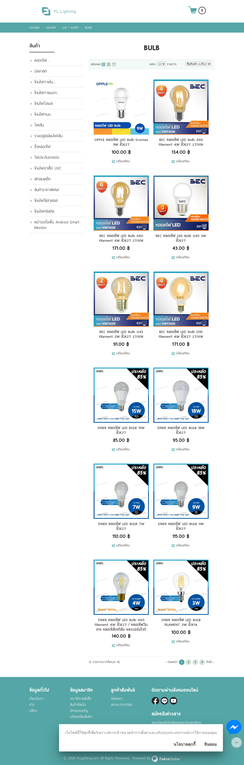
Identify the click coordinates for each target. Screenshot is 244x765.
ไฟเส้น (39, 125)
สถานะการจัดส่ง (121, 705)
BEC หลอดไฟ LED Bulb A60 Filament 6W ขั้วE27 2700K (121, 238)
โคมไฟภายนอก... (46, 93)
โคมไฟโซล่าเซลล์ (45, 200)
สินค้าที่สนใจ (78, 705)
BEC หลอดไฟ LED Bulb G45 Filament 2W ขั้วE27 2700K (121, 334)
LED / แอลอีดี (70, 27)
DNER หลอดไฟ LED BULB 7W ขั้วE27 (121, 526)
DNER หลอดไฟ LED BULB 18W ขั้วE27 (181, 430)
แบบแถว (109, 65)
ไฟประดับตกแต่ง (46, 157)
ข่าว (31, 705)
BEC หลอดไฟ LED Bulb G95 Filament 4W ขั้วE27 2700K (181, 334)
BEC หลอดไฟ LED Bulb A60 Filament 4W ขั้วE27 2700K (181, 142)
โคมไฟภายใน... (44, 82)
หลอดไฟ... (41, 60)
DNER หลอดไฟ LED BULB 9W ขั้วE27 (181, 526)
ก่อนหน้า (172, 662)
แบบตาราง (114, 65)
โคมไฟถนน (42, 114)
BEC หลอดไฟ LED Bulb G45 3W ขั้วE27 (181, 238)
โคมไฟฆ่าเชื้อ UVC (47, 168)
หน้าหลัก (34, 27)
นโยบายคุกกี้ (184, 744)
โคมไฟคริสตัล (44, 211)
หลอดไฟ (51, 27)
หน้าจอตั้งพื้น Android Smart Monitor (56, 224)
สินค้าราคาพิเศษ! (46, 190)
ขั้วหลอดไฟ (42, 146)
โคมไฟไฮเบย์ (43, 103)
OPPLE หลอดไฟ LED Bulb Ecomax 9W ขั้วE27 (121, 142)
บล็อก (33, 711)
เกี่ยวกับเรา (36, 699)
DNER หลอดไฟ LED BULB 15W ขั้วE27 (121, 430)
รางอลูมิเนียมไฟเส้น (48, 136)
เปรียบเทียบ (123, 161)
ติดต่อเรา (117, 699)
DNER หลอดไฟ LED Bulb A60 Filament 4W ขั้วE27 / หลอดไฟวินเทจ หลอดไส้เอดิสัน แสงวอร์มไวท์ (121, 624)
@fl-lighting (164, 701)
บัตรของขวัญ (79, 711)
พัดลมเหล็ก (42, 179)
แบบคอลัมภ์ (104, 65)
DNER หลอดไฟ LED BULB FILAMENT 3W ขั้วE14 (181, 622)
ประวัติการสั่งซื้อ (80, 699)
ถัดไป (209, 662)
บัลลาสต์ (40, 71)
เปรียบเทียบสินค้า (81, 717)
